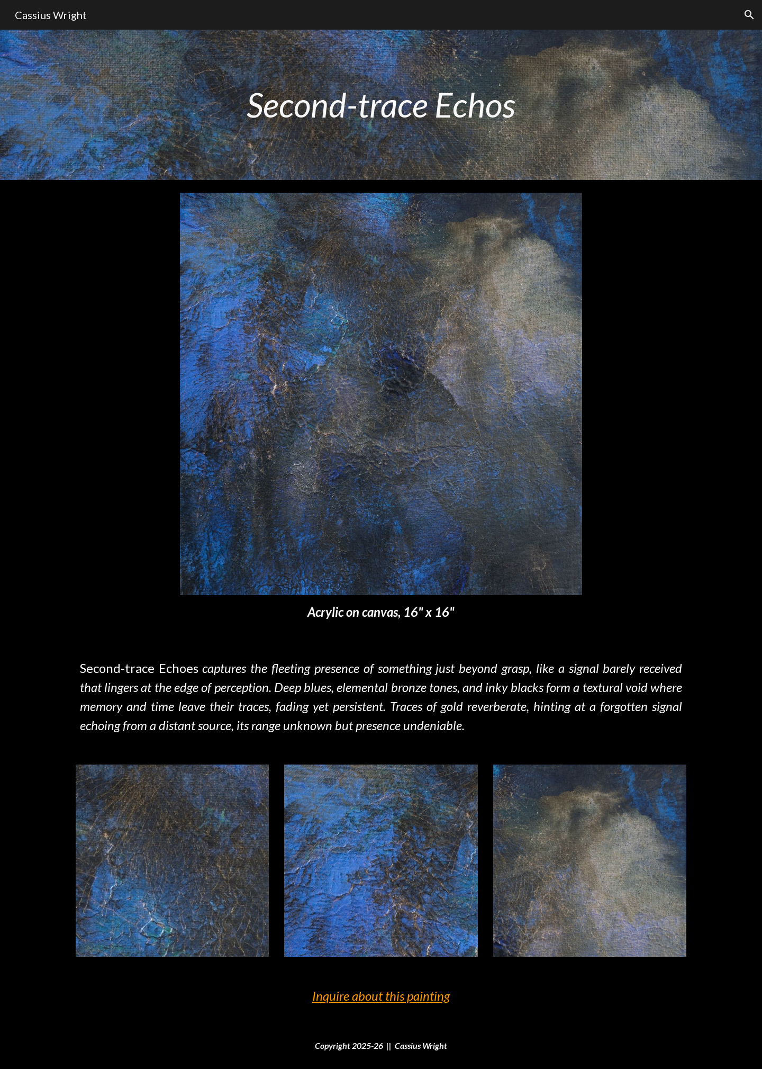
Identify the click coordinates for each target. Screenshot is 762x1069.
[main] (381, 104)
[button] (749, 15)
